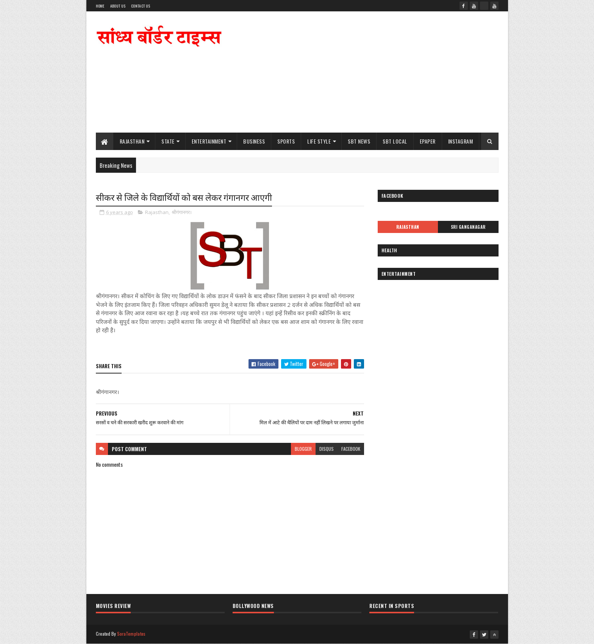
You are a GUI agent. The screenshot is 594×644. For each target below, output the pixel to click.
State (168, 141)
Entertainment (209, 141)
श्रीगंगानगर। (182, 212)
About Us (117, 6)
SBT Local (395, 141)
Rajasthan (132, 141)
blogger (303, 448)
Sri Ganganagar (468, 227)
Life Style (319, 141)
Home (100, 6)
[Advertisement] (361, 72)
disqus (326, 448)
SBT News (359, 141)
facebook (350, 448)
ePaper (428, 141)
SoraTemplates (131, 633)
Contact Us (140, 6)
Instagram (460, 141)
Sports (286, 141)
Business (254, 141)
